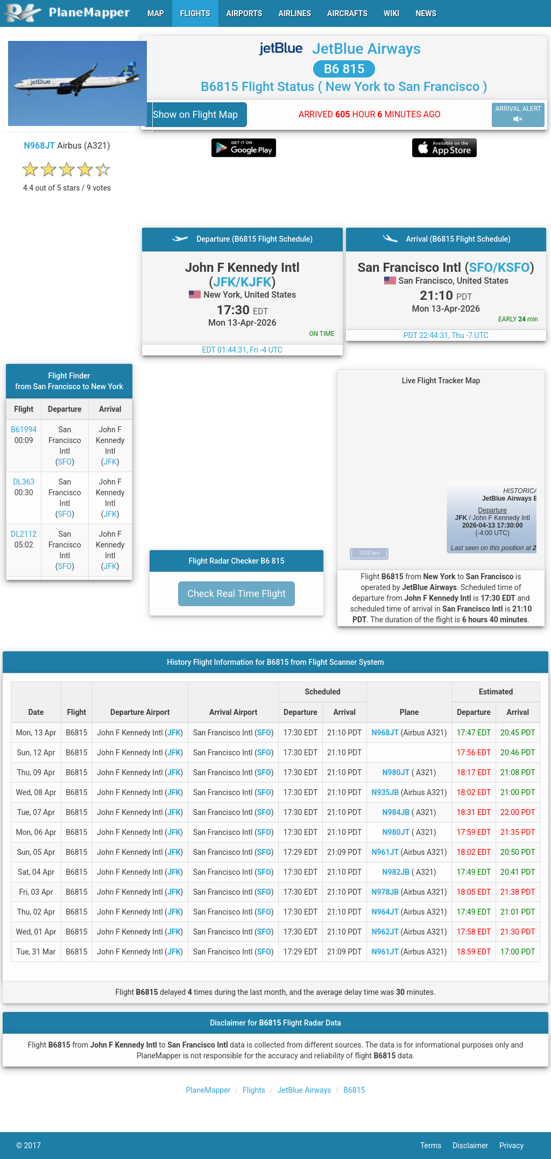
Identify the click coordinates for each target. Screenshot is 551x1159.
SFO (65, 462)
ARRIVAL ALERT (518, 114)
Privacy (517, 1145)
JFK (110, 462)
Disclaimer (476, 1145)
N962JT (385, 932)
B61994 (24, 429)
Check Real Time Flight (236, 593)
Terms (436, 1145)
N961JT (385, 852)
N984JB (396, 812)
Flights (254, 1090)
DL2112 (24, 534)
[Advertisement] (344, 192)
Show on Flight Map (195, 114)
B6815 (354, 1090)
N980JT (396, 772)
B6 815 (344, 68)
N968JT (39, 146)
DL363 (23, 481)
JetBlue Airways (366, 49)
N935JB (385, 792)
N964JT (385, 912)
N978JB (385, 892)
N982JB (396, 872)
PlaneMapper (208, 1090)
